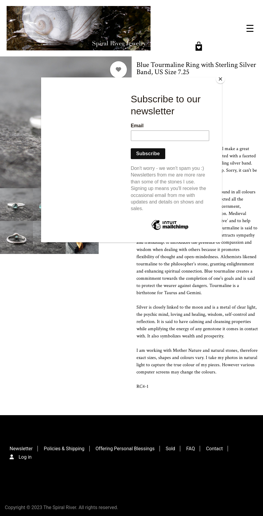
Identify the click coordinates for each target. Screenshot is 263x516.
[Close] (220, 78)
